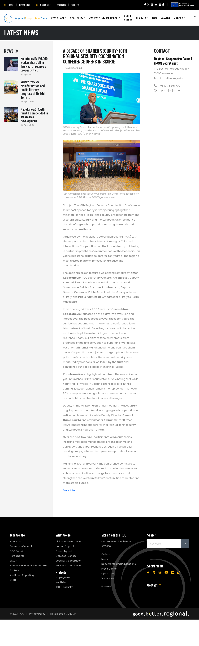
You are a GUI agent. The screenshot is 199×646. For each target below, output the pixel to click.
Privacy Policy (37, 613)
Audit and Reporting (22, 575)
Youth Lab (62, 582)
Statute (14, 570)
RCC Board (16, 551)
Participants (17, 556)
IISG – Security (64, 587)
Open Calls (42, 5)
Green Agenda (128, 17)
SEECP (13, 560)
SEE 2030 (141, 17)
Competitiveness (66, 556)
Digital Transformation (69, 541)
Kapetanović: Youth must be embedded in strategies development (34, 115)
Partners (106, 586)
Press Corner (24, 5)
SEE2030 (106, 546)
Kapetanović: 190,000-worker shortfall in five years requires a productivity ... (35, 64)
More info (69, 490)
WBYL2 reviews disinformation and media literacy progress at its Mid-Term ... (33, 90)
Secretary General (21, 546)
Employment (63, 577)
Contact (154, 585)
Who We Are (57, 17)
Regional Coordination (69, 565)
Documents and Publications (118, 564)
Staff (13, 580)
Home (8, 5)
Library (178, 17)
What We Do (76, 17)
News (154, 17)
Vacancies (61, 5)
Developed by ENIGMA (63, 613)
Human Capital (65, 546)
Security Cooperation (68, 560)
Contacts (75, 5)
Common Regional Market (104, 17)
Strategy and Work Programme (28, 565)
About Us (15, 541)
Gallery (165, 17)
